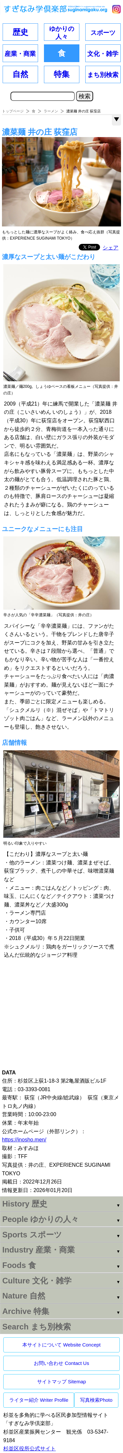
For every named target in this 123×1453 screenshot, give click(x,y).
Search (36, 1326)
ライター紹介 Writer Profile (39, 1400)
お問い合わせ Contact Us (61, 1363)
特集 (62, 74)
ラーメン (51, 111)
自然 (20, 74)
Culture (37, 1280)
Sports (32, 1234)
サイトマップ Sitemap (61, 1381)
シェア (110, 247)
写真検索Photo (96, 1400)
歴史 (20, 32)
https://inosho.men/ (24, 1139)
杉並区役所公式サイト (29, 1448)
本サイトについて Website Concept (61, 1345)
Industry (38, 1249)
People (40, 1219)
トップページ (13, 111)
